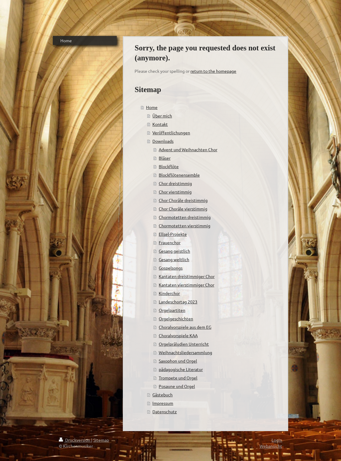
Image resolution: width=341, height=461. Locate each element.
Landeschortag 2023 (178, 301)
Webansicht (271, 446)
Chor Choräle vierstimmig (183, 208)
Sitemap (101, 440)
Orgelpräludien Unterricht (184, 344)
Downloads (163, 141)
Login (277, 440)
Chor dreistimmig (175, 183)
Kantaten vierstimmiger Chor (186, 284)
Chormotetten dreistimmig (185, 217)
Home (152, 107)
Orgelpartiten (172, 310)
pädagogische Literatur (181, 369)
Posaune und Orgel (177, 386)
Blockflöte (169, 166)
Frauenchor (169, 242)
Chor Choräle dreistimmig (183, 200)
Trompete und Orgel (178, 377)
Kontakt (160, 124)
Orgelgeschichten (176, 318)
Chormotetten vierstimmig (184, 225)
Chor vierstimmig (175, 191)
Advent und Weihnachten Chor (188, 149)
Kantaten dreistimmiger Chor (187, 276)
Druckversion (75, 440)
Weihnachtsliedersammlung (185, 352)
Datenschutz (164, 411)
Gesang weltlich (174, 259)
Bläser (164, 158)
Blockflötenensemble (179, 175)
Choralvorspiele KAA (178, 335)
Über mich (162, 115)
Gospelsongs (171, 268)
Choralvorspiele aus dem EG (185, 327)
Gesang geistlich (174, 251)
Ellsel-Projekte (173, 234)
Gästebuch (162, 394)
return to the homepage (213, 71)
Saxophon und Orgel (178, 360)
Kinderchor (169, 293)
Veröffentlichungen (171, 132)
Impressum (162, 403)
